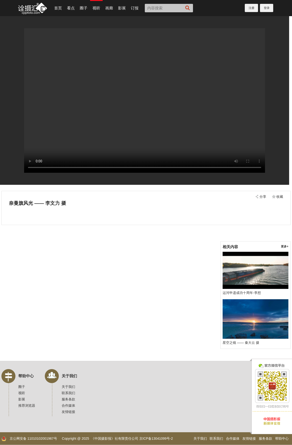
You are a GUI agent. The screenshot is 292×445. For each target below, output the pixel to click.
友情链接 (68, 412)
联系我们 (68, 393)
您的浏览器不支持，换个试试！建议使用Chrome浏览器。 (144, 100)
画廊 (109, 8)
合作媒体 (68, 405)
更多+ (284, 246)
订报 (135, 8)
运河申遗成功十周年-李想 (242, 293)
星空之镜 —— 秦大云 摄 (241, 343)
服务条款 (68, 399)
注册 (251, 8)
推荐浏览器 (26, 405)
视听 (96, 8)
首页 (58, 8)
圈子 (83, 8)
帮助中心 (26, 376)
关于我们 (69, 376)
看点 (71, 8)
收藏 (279, 197)
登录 (267, 8)
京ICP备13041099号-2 (156, 438)
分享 (262, 197)
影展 (122, 8)
